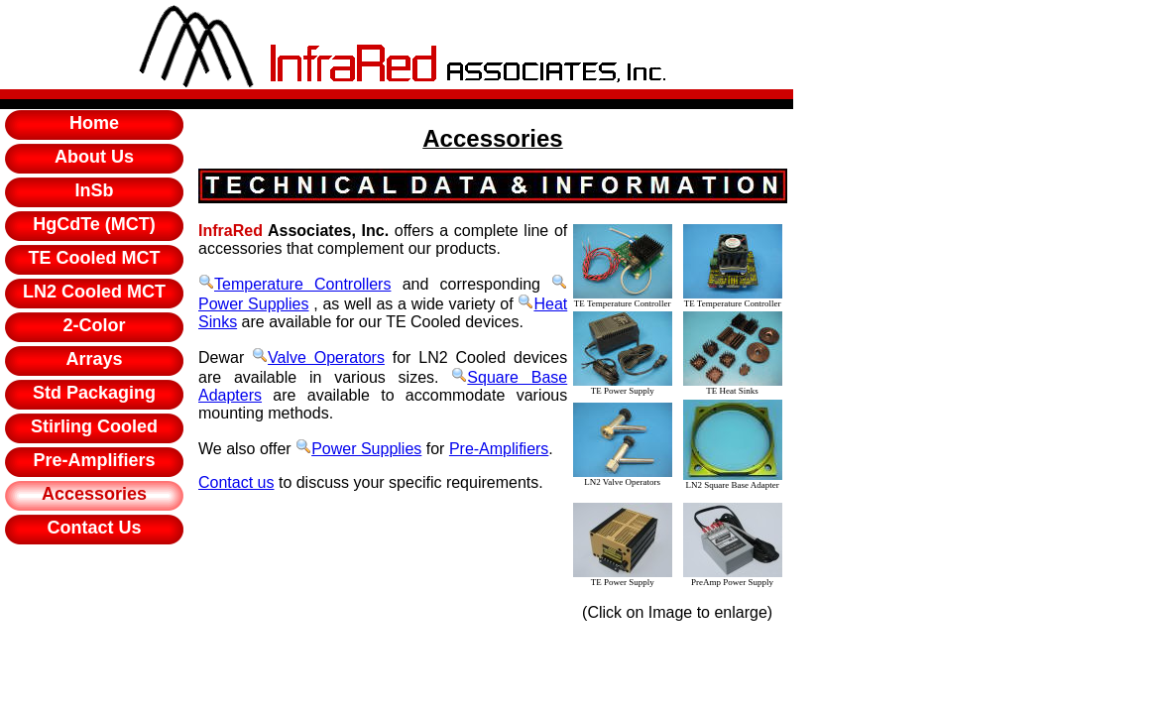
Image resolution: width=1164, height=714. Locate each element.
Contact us (236, 482)
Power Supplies (358, 448)
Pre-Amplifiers (498, 448)
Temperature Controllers (294, 284)
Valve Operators (318, 357)
